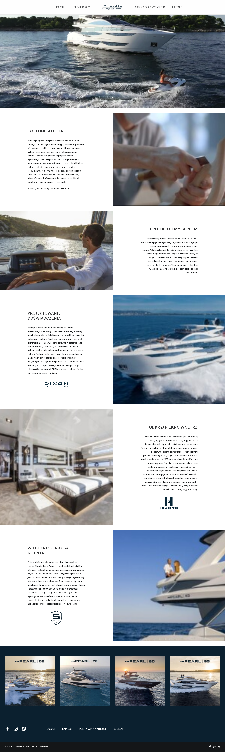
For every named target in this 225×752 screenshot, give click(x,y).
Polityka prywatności (92, 729)
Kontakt (177, 7)
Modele (61, 7)
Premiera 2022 (82, 7)
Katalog (67, 729)
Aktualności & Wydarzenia (150, 7)
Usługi (51, 729)
